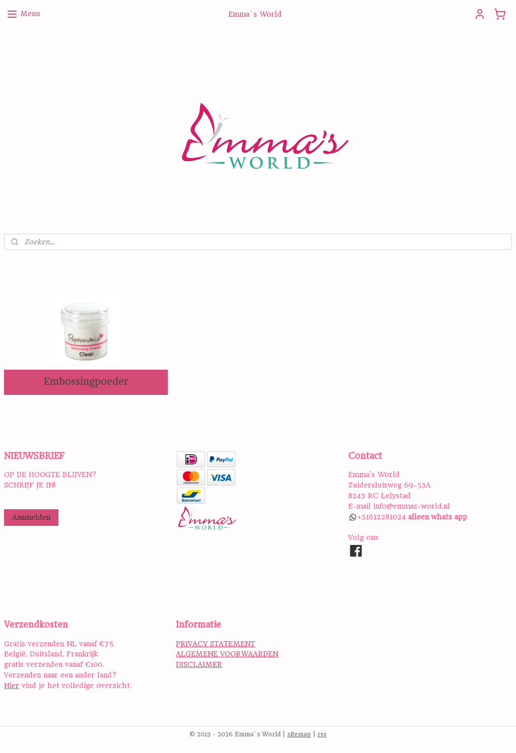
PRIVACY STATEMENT (215, 644)
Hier (11, 685)
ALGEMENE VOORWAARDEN (227, 654)
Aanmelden (31, 517)
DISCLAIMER (199, 664)
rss (322, 734)
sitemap (299, 734)
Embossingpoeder (86, 381)
